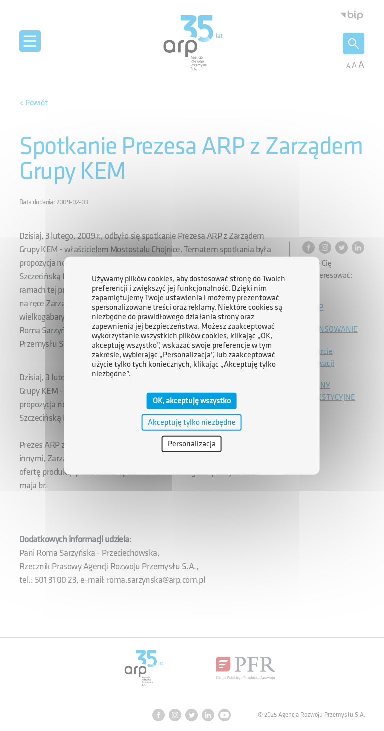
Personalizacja (192, 444)
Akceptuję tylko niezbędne (192, 422)
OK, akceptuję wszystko (192, 400)
